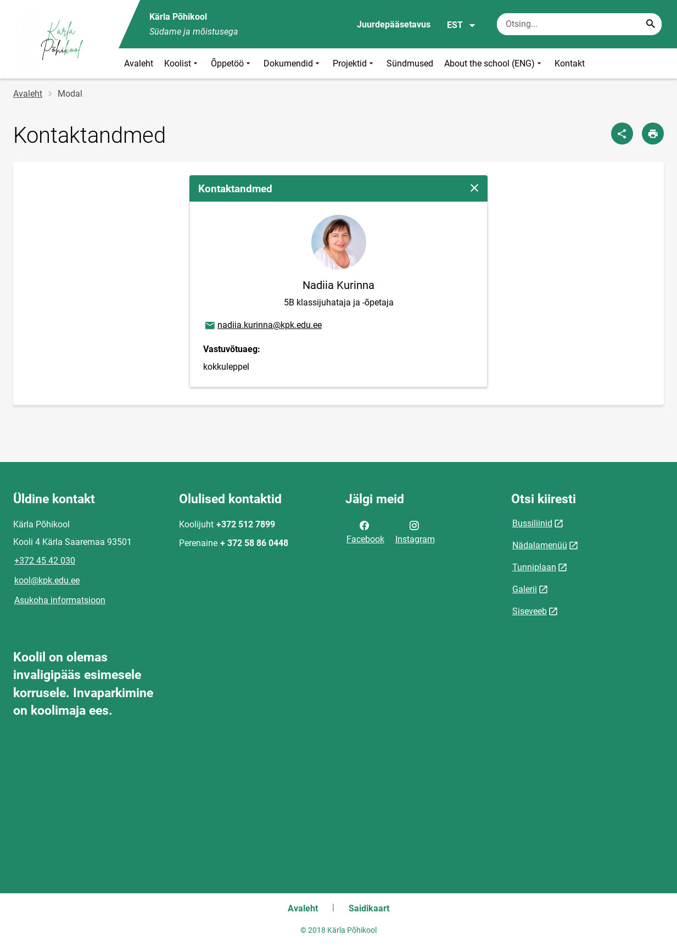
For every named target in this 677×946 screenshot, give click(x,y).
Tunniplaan (534, 567)
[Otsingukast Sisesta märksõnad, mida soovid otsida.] (579, 24)
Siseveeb (529, 611)
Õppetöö (232, 63)
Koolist (182, 63)
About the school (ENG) (494, 63)
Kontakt (570, 63)
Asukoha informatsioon (59, 600)
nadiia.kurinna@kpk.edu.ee (263, 326)
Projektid (354, 63)
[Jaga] (622, 133)
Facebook (365, 531)
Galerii (524, 589)
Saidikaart (369, 908)
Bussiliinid (532, 523)
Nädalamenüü (539, 545)
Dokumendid (293, 63)
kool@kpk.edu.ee (47, 580)
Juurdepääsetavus (393, 24)
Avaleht (138, 63)
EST (461, 25)
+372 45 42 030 (44, 560)
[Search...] (650, 24)
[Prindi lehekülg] (653, 133)
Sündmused (410, 63)
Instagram (415, 531)
